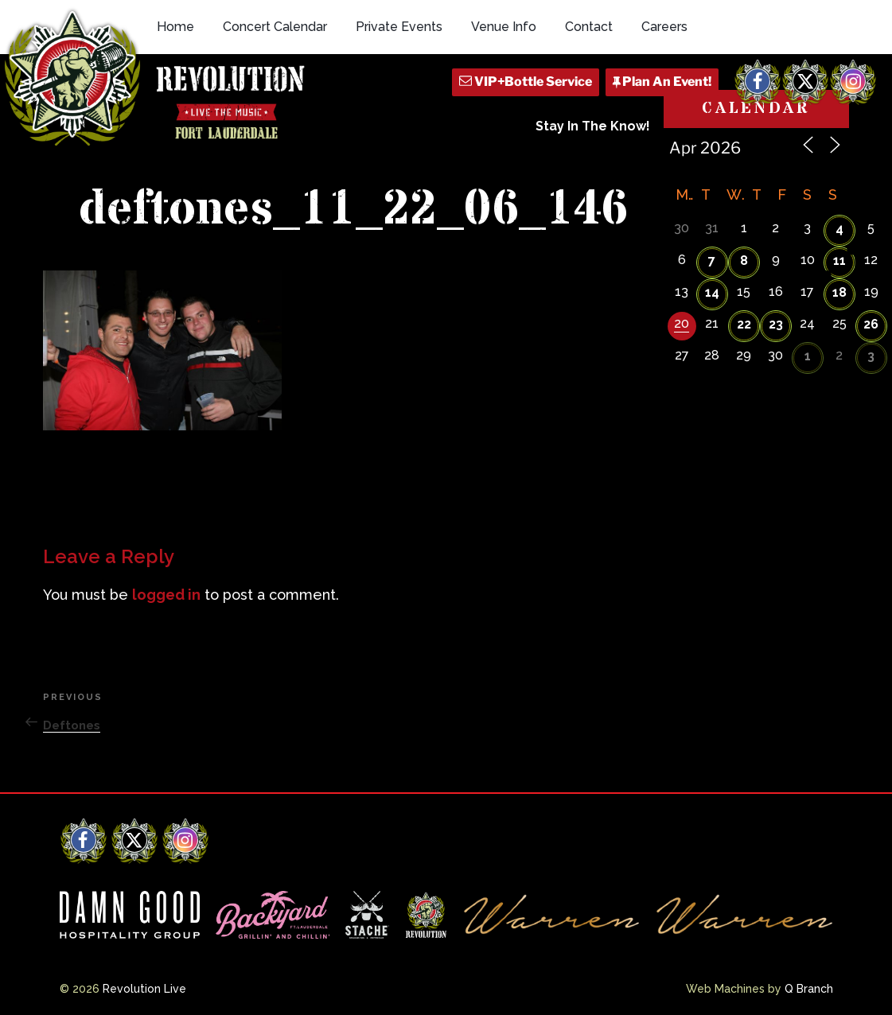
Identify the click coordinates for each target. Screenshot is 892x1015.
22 (744, 324)
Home (175, 26)
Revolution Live (144, 988)
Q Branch (809, 988)
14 (712, 292)
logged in (166, 594)
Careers (664, 26)
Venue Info (503, 26)
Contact (589, 26)
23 (776, 324)
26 (870, 324)
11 (839, 260)
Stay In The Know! (593, 126)
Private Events (399, 26)
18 (839, 292)
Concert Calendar (275, 26)
